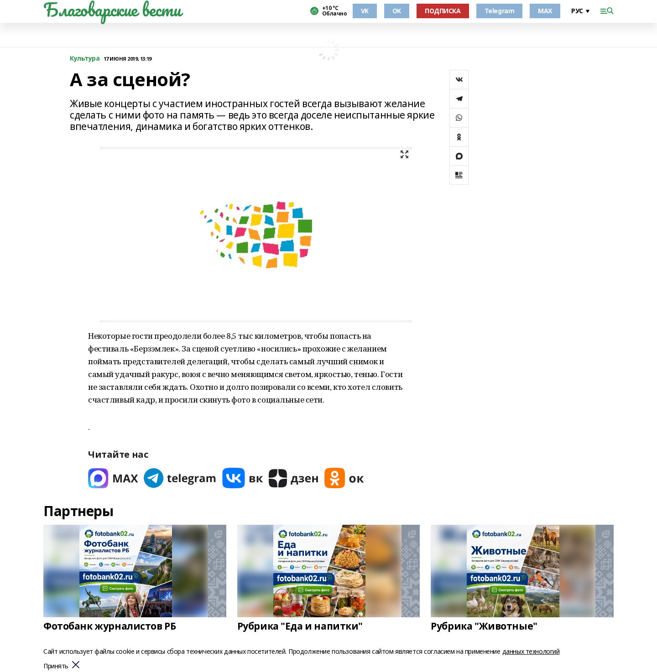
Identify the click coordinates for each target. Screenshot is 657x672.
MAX (545, 10)
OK (396, 10)
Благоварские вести (112, 9)
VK (365, 10)
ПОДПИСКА (443, 10)
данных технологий (531, 651)
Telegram (500, 10)
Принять (55, 666)
